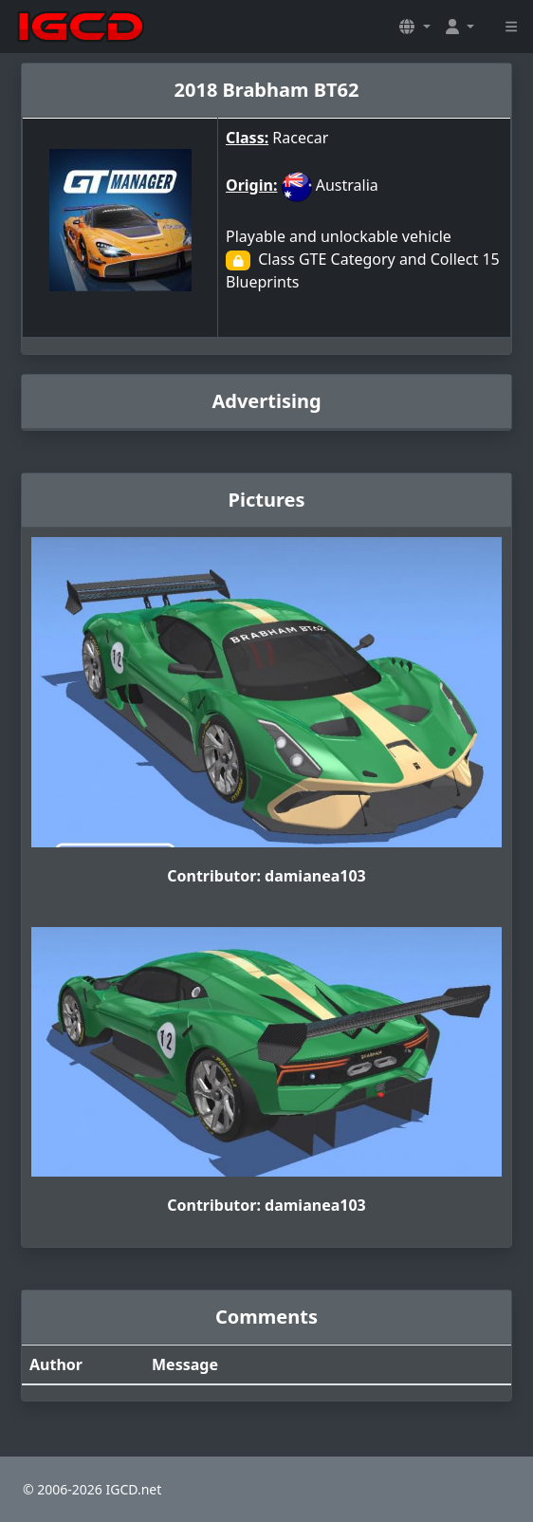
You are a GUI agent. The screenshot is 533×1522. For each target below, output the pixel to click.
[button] (414, 27)
